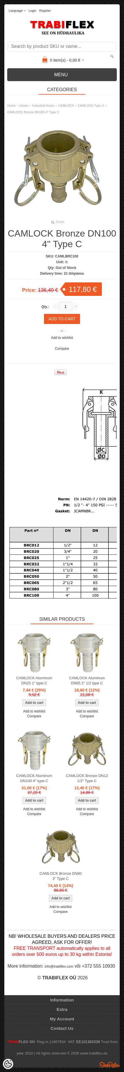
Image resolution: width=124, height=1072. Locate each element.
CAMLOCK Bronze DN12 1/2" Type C (87, 778)
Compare (62, 349)
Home (11, 105)
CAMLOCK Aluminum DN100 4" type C (34, 778)
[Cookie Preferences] (8, 1064)
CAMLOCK (66, 105)
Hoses (24, 105)
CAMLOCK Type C (91, 105)
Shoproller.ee (110, 1065)
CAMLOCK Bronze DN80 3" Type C (61, 876)
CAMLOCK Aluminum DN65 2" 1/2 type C (87, 680)
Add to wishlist (62, 338)
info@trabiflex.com (59, 966)
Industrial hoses (43, 105)
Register (45, 10)
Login (32, 10)
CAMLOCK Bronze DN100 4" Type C (33, 112)
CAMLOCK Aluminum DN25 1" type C (34, 680)
